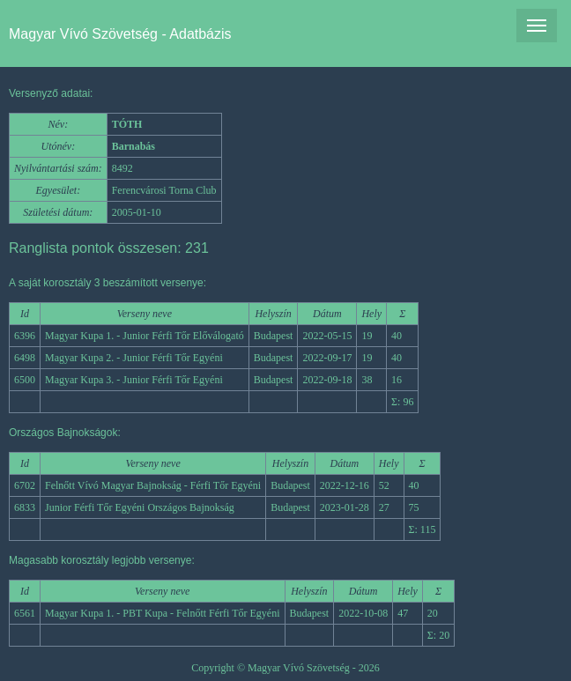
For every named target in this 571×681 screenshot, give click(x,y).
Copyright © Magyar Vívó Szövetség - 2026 (285, 668)
